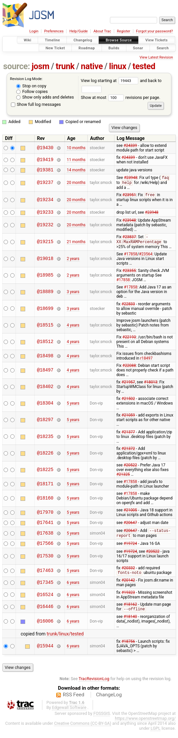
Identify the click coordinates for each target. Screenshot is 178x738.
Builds (114, 48)
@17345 (45, 589)
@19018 (45, 262)
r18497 (146, 362)
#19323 (128, 599)
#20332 (128, 574)
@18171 (45, 487)
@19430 (45, 148)
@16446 (45, 613)
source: (16, 66)
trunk (65, 66)
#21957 (128, 385)
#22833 (128, 307)
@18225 (45, 473)
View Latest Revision (156, 57)
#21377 (128, 435)
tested (144, 66)
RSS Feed (73, 702)
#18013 (150, 385)
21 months (76, 245)
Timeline (52, 40)
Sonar (138, 48)
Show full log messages (36, 104)
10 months (76, 148)
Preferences (54, 31)
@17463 (45, 577)
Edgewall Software (69, 714)
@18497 (45, 374)
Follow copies (32, 91)
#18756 (128, 648)
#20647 (130, 526)
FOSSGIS (101, 720)
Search (162, 48)
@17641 (45, 527)
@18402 (45, 390)
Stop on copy (31, 85)
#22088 (129, 369)
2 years (73, 262)
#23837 (129, 240)
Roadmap (86, 48)
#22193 (129, 340)
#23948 (130, 179)
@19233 (45, 215)
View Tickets (156, 40)
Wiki (27, 40)
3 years (73, 295)
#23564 (146, 257)
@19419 (45, 159)
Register (123, 31)
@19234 (45, 201)
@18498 (45, 359)
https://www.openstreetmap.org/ (145, 725)
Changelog (82, 40)
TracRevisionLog (94, 685)
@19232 (45, 228)
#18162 (130, 611)
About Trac (102, 31)
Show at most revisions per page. (120, 97)
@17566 (45, 549)
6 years (73, 589)
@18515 (45, 329)
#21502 (128, 402)
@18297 (45, 423)
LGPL (155, 735)
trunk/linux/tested (65, 640)
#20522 (130, 468)
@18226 (45, 457)
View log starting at (110, 80)
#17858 (130, 257)
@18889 (45, 295)
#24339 (130, 145)
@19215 (45, 245)
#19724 (130, 549)
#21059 (128, 418)
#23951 (129, 197)
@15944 (45, 653)
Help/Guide (78, 31)
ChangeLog (109, 702)
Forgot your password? (154, 31)
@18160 (45, 502)
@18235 (45, 440)
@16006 (45, 628)
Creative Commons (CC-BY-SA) (82, 730)
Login (33, 31)
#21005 (130, 513)
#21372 (128, 452)
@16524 (45, 601)
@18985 (45, 279)
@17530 (45, 562)
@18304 (45, 407)
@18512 (45, 345)
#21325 (123, 478)
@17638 (45, 538)
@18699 (45, 312)
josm (40, 66)
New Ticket (55, 48)
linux (117, 66)
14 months (76, 170)
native (92, 66)
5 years (73, 407)
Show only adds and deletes (45, 97)
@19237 (45, 184)
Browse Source (119, 40)
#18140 (130, 623)
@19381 (45, 170)
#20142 (128, 587)
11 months (76, 159)
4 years (73, 328)
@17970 (45, 516)
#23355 (129, 274)
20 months (76, 184)
